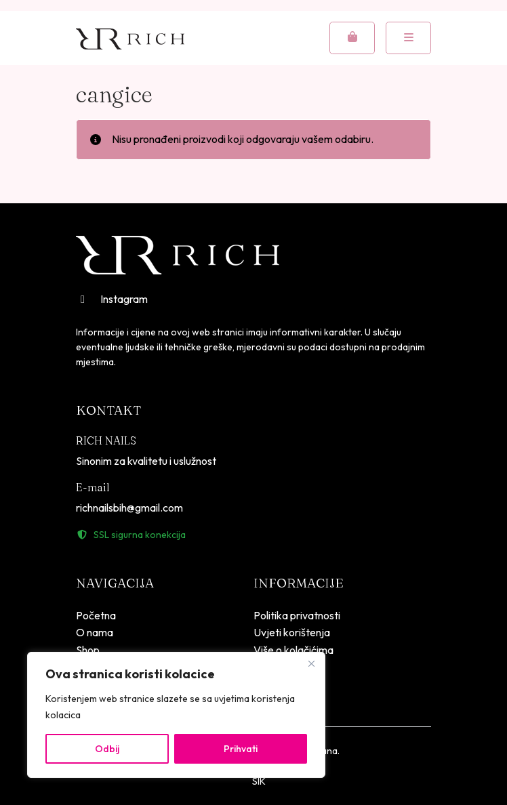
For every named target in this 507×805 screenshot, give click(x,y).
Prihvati (241, 749)
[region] (176, 715)
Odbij (107, 749)
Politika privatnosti (297, 615)
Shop (88, 650)
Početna (96, 615)
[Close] (311, 663)
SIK (259, 781)
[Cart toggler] (352, 38)
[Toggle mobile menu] (408, 38)
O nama (94, 632)
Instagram (112, 299)
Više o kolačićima (293, 650)
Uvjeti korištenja (292, 632)
